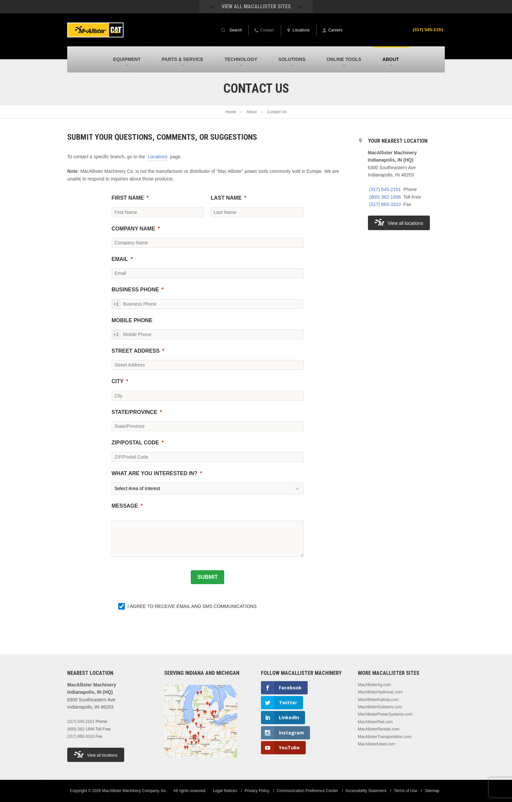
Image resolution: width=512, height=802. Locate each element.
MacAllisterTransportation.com (385, 736)
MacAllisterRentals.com (378, 729)
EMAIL (120, 259)
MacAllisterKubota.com (378, 699)
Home (231, 112)
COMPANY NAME (133, 228)
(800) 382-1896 (385, 197)
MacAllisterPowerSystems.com (385, 714)
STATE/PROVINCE (134, 412)
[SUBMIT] (207, 577)
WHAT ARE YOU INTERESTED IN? (154, 473)
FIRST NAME (128, 198)
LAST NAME (226, 198)
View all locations (399, 222)
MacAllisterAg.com (374, 684)
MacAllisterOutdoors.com (380, 707)
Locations (158, 156)
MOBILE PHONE (132, 320)
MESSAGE (125, 506)
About (251, 112)
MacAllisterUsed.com (376, 744)
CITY (118, 381)
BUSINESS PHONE (135, 289)
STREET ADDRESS (136, 351)
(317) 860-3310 (385, 204)
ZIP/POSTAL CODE (135, 442)
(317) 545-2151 (427, 29)
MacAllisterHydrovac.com (380, 692)
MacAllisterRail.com (375, 722)
